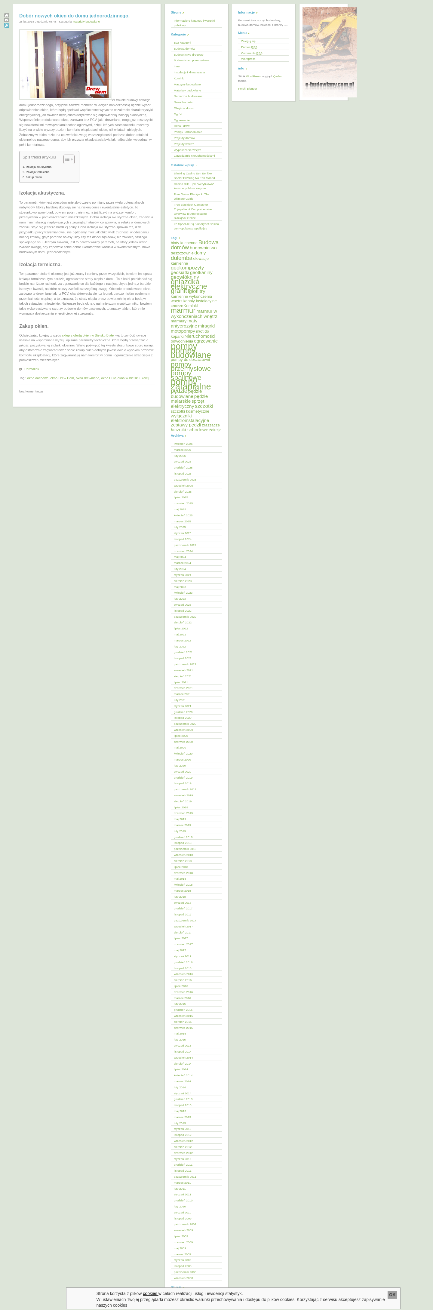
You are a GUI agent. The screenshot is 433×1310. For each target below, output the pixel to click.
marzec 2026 (182, 449)
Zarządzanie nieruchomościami (194, 155)
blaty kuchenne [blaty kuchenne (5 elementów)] (184, 243)
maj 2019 (180, 819)
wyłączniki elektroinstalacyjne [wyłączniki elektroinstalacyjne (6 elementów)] (190, 418)
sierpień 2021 (183, 676)
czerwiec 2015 (183, 1027)
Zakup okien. (34, 177)
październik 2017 (185, 920)
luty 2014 (180, 1087)
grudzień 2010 (183, 1200)
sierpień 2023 (183, 581)
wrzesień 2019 (183, 795)
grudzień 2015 (183, 1009)
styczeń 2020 (182, 771)
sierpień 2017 (183, 932)
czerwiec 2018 (183, 873)
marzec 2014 (182, 1081)
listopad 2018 (183, 842)
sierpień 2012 (183, 1147)
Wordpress (248, 58)
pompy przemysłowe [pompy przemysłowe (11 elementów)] (191, 366)
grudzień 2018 (183, 837)
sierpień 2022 (183, 622)
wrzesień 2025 (183, 485)
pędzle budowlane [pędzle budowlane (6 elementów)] (186, 394)
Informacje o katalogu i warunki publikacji (194, 23)
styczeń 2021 (182, 706)
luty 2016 (180, 1003)
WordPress (253, 76)
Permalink (31, 369)
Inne (177, 66)
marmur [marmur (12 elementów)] (183, 310)
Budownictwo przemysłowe (192, 60)
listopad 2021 (183, 658)
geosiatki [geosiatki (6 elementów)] (180, 272)
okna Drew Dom (62, 378)
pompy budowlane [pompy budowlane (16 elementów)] (191, 353)
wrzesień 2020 (183, 729)
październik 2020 (185, 723)
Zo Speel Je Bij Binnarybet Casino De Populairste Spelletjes (196, 226)
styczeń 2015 (182, 1045)
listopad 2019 (183, 783)
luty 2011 (180, 1188)
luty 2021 (180, 700)
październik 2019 (185, 789)
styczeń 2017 (182, 956)
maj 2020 (180, 747)
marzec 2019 (182, 825)
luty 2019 (180, 831)
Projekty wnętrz (184, 144)
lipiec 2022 (181, 628)
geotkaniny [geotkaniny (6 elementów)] (201, 272)
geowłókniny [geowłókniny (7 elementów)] (185, 277)
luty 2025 (180, 527)
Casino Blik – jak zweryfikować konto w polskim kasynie (194, 186)
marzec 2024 (182, 562)
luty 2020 (180, 765)
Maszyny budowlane (187, 84)
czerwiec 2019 (183, 813)
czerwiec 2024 (183, 551)
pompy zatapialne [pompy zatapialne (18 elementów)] (191, 384)
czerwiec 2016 (183, 992)
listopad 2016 (183, 968)
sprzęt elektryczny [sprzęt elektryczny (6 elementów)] (187, 403)
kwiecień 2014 (183, 1075)
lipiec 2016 (181, 986)
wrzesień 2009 (183, 1230)
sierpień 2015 (183, 1021)
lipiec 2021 (181, 682)
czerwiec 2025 (183, 503)
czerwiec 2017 (183, 944)
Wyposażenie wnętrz (187, 150)
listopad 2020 (183, 717)
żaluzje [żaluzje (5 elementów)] (215, 430)
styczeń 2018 (182, 902)
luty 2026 (180, 455)
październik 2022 (185, 616)
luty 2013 (180, 1123)
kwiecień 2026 (183, 443)
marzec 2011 (182, 1182)
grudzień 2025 (183, 467)
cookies (150, 1293)
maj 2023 (180, 587)
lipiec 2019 (181, 807)
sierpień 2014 (183, 1063)
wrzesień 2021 (183, 670)
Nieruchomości (183, 102)
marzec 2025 (182, 521)
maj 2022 (180, 634)
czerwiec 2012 (183, 1153)
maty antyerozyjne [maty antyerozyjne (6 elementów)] (184, 323)
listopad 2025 (183, 473)
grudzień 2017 (183, 908)
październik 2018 (185, 848)
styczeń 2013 (182, 1128)
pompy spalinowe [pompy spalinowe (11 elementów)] (186, 375)
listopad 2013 (183, 1105)
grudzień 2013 (183, 1099)
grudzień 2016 (183, 962)
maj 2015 (180, 1033)
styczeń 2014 (182, 1093)
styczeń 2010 (182, 1212)
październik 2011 (185, 1176)
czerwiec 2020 (183, 741)
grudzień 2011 (183, 1164)
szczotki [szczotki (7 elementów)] (204, 406)
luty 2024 (180, 568)
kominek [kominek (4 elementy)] (177, 306)
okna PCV (108, 378)
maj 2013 (180, 1111)
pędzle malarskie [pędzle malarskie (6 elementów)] (189, 399)
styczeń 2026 (182, 461)
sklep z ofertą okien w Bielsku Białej (88, 335)
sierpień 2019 (183, 801)
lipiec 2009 (181, 1236)
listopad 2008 (183, 1266)
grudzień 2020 (183, 712)
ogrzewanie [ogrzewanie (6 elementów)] (206, 340)
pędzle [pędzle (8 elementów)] (179, 391)
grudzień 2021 (183, 652)
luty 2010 (180, 1206)
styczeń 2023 (182, 604)
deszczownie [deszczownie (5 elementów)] (182, 253)
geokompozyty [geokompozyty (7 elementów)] (187, 268)
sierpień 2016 (183, 980)
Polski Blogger (247, 88)
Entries (249, 47)
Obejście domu (184, 108)
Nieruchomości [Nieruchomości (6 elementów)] (199, 336)
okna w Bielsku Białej (133, 378)
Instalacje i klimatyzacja (189, 72)
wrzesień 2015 (183, 1015)
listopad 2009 (183, 1218)
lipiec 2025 (181, 497)
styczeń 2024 (182, 575)
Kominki (179, 78)
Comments (252, 53)
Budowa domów (184, 48)
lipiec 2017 (181, 938)
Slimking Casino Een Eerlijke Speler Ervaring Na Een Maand (194, 176)
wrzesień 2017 (183, 926)
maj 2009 (180, 1248)
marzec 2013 (182, 1117)
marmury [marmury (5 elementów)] (178, 321)
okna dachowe (37, 378)
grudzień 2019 (183, 777)
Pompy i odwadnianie (188, 132)
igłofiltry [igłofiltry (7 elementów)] (196, 291)
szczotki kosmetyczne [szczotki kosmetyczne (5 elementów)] (190, 411)
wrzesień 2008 (183, 1278)
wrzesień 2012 (183, 1140)
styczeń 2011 (182, 1194)
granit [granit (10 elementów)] (179, 290)
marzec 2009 (182, 1254)
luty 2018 (180, 896)
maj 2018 (180, 878)
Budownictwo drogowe (189, 54)
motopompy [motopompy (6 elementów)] (183, 331)
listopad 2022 (183, 610)
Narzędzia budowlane (188, 96)
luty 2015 (180, 1039)
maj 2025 (180, 509)
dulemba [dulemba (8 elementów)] (181, 258)
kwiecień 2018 (183, 884)
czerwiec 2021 (183, 688)
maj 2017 (180, 950)
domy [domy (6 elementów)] (200, 252)
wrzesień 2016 (183, 974)
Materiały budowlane (86, 21)
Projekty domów (184, 138)
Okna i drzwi (182, 126)
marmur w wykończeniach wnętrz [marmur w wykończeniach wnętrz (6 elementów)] (194, 314)
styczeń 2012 (182, 1159)
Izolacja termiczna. (38, 172)
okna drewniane (87, 378)
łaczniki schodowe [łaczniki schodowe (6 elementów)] (189, 429)
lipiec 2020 (181, 735)
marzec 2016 (182, 998)
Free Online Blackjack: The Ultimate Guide (191, 196)
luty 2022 (180, 646)
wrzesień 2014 (183, 1057)
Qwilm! (277, 76)
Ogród (178, 114)
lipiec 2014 (181, 1069)
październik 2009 (185, 1224)
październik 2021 (185, 664)
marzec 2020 (182, 759)
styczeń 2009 (182, 1260)
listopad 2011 (183, 1170)
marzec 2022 (182, 640)
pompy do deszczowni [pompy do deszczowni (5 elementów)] (190, 359)
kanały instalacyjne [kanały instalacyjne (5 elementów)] (200, 301)
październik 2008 (185, 1272)
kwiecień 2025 (183, 515)
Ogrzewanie (182, 120)
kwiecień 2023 (183, 592)
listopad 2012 (183, 1134)
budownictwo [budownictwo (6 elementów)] (203, 247)
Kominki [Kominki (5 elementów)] (190, 305)
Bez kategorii (182, 42)
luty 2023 (180, 598)
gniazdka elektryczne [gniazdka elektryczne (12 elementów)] (189, 284)
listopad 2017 (183, 914)
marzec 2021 (182, 694)
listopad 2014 (183, 1051)
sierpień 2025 (183, 491)
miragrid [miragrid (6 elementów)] (206, 325)
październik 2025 (185, 479)
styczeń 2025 (182, 533)
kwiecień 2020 (183, 753)
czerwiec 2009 (183, 1242)
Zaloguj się (248, 41)
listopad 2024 (183, 539)
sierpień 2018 (183, 861)
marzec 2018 (182, 890)
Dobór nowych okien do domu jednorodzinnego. (74, 15)
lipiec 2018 (181, 867)
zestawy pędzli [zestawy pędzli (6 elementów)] (186, 424)
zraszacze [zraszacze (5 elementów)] (211, 425)
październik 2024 (185, 545)
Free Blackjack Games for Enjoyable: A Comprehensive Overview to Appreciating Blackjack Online (193, 211)
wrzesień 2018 (183, 854)
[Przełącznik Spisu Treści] (66, 159)
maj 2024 (180, 556)
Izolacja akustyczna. (39, 166)
